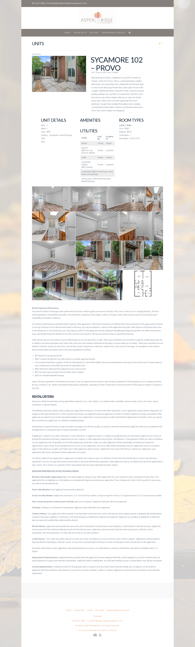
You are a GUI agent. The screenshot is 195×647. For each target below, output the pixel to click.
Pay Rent (99, 610)
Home (68, 610)
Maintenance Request (118, 610)
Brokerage (97, 616)
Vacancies (79, 610)
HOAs (90, 610)
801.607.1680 (38, 3)
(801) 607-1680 (78, 621)
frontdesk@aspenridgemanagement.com (66, 3)
